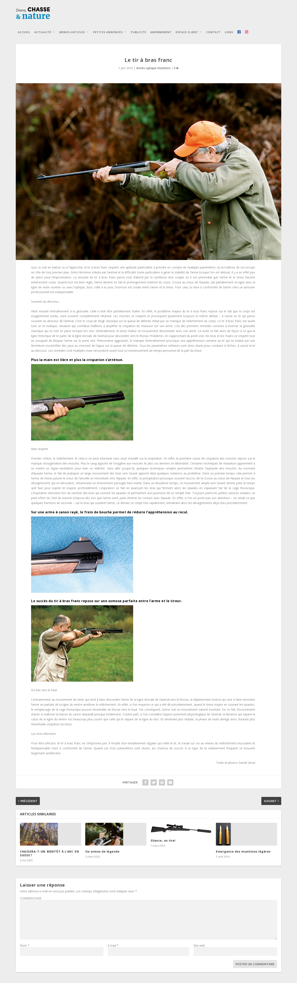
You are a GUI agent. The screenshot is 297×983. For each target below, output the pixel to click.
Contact (213, 33)
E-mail (113, 946)
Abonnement (161, 33)
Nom (24, 946)
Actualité (42, 33)
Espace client (187, 33)
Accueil (24, 33)
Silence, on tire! (163, 841)
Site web (199, 946)
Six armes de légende (102, 852)
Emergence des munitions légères (243, 852)
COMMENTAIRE (30, 899)
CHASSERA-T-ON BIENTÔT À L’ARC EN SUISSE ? (50, 854)
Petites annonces (108, 33)
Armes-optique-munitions (153, 69)
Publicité (138, 33)
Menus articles (72, 33)
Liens (229, 33)
